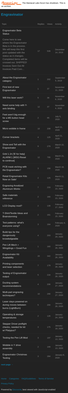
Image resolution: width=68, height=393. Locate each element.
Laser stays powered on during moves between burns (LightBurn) (15, 304)
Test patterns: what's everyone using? (13, 224)
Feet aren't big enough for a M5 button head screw (14, 117)
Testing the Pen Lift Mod (15, 337)
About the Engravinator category (14, 79)
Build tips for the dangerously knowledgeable (11, 235)
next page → (7, 364)
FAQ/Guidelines (29, 378)
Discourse (16, 389)
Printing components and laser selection (13, 265)
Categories (14, 378)
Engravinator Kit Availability (11, 256)
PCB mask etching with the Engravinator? (15, 168)
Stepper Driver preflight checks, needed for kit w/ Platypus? (15, 327)
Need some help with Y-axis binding (15, 107)
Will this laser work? (13, 97)
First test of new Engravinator (11, 89)
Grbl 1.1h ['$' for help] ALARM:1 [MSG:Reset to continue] (14, 157)
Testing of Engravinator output (14, 275)
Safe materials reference (10, 197)
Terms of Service (46, 378)
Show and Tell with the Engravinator (14, 146)
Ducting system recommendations (12, 284)
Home (4, 378)
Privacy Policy (7, 383)
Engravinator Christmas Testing (15, 356)
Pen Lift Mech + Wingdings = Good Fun (15, 246)
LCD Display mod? (12, 205)
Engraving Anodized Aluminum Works (13, 187)
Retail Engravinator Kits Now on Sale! (15, 178)
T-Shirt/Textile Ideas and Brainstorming (15, 215)
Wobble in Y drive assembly (12, 347)
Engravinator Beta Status (12, 32)
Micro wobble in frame (14, 128)
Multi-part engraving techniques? (13, 294)
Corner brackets (11, 137)
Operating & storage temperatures (13, 316)
